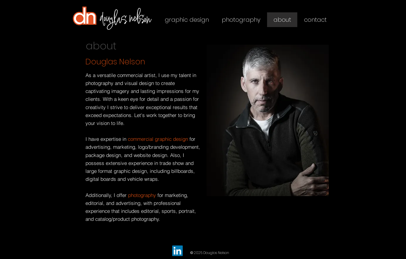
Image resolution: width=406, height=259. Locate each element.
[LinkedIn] (177, 250)
